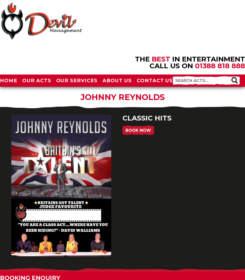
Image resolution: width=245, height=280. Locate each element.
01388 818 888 (220, 66)
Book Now (138, 130)
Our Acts (36, 81)
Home (8, 81)
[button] (234, 80)
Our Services (77, 81)
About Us (117, 81)
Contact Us (155, 81)
